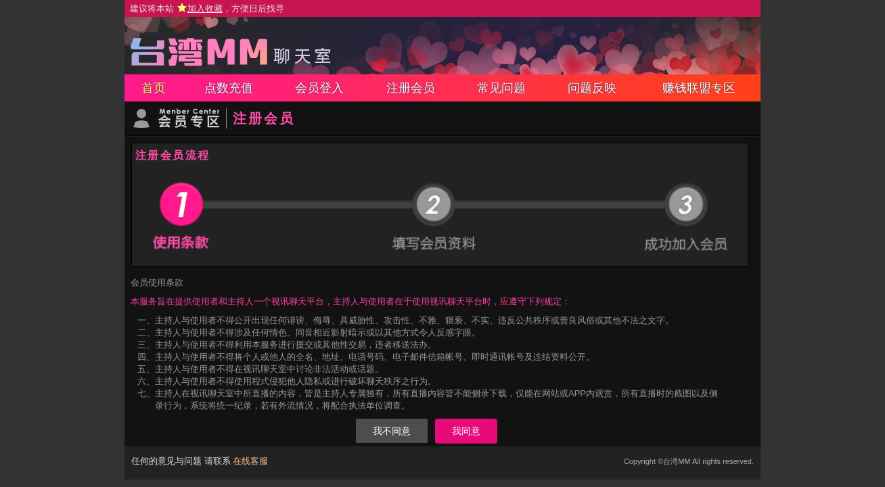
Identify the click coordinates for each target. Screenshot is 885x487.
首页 (153, 88)
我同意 (466, 430)
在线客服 (250, 461)
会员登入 (319, 88)
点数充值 (228, 88)
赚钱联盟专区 (698, 88)
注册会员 (410, 88)
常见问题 (501, 88)
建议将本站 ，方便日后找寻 (207, 8)
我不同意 (392, 430)
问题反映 (592, 88)
